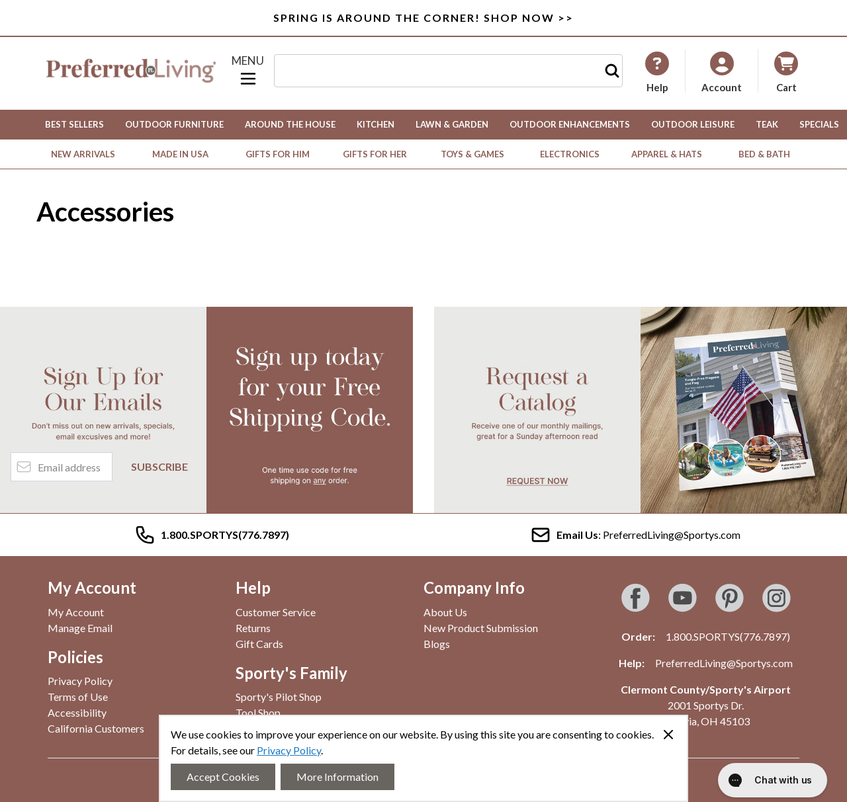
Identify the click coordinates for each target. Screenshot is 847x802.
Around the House (290, 124)
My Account (76, 612)
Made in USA (180, 154)
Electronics (570, 154)
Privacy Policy (289, 750)
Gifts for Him (277, 154)
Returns (253, 628)
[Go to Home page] (131, 71)
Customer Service (276, 612)
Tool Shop (258, 712)
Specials (819, 124)
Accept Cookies (223, 776)
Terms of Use (78, 696)
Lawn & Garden (452, 124)
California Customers (96, 728)
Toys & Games (472, 154)
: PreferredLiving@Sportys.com (635, 534)
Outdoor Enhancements (570, 124)
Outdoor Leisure (693, 124)
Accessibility (77, 712)
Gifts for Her (375, 154)
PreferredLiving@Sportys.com (724, 663)
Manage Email (80, 628)
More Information (337, 776)
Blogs (437, 643)
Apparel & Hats (666, 154)
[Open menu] (248, 71)
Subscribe (159, 466)
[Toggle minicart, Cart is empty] (786, 71)
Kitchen (375, 124)
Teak (767, 124)
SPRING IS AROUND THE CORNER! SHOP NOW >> (423, 17)
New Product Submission (481, 628)
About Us (445, 612)
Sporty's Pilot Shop (279, 696)
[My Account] (657, 72)
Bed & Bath (764, 154)
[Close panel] (668, 734)
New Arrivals (83, 154)
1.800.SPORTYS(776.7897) (728, 636)
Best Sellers (74, 124)
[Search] (612, 71)
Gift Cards (259, 643)
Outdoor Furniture (174, 124)
